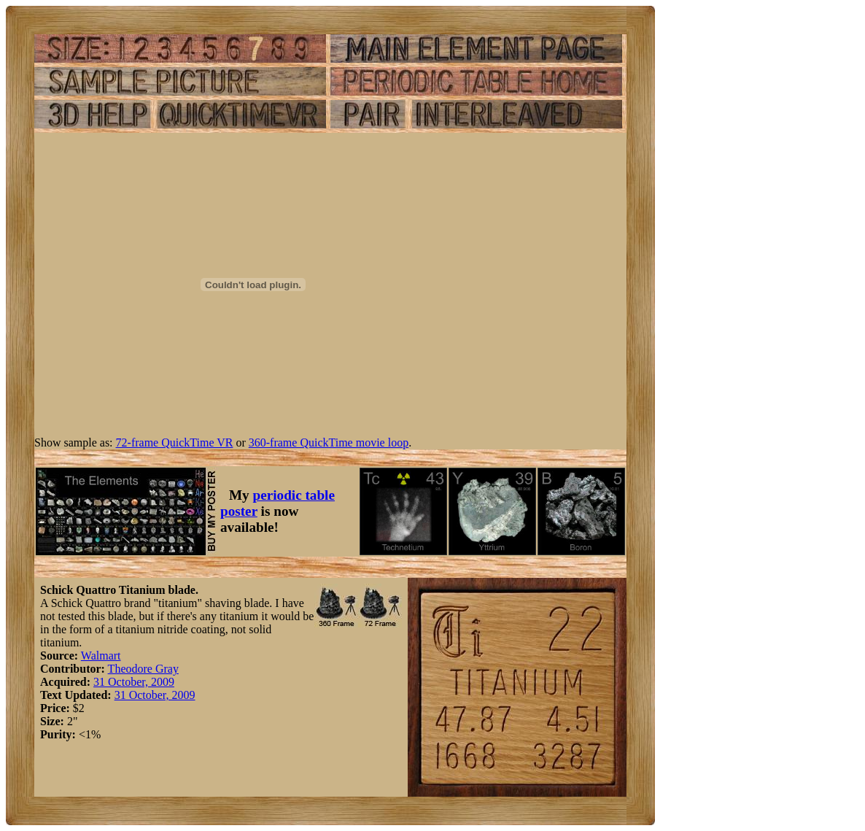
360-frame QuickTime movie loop (328, 442)
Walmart (101, 655)
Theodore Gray (143, 668)
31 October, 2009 (133, 682)
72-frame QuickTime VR (174, 442)
